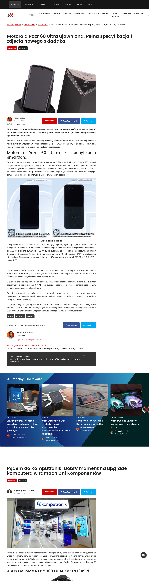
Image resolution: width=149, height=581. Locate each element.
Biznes (79, 4)
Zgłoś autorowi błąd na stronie (29, 340)
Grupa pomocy (115, 14)
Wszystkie (15, 4)
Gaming (42, 4)
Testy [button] (56, 13)
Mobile (68, 4)
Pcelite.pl (126, 13)
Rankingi (67, 13)
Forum (105, 13)
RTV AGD (55, 4)
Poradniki (79, 13)
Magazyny (139, 13)
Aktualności (44, 13)
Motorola (30, 316)
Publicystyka (93, 13)
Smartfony (20, 316)
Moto (90, 4)
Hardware (28, 4)
